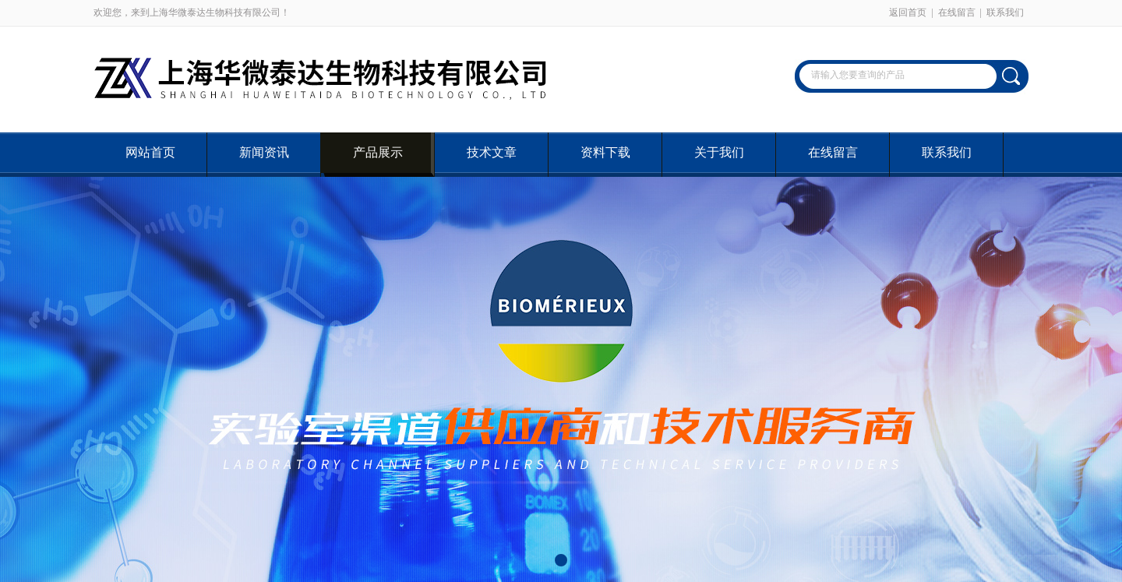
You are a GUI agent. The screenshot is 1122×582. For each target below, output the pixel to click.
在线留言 (957, 12)
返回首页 (907, 12)
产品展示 (378, 152)
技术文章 (492, 152)
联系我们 (1005, 12)
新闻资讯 (264, 152)
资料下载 (605, 152)
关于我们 (719, 152)
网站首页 (150, 152)
